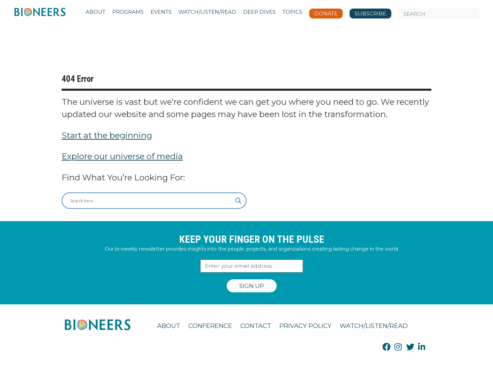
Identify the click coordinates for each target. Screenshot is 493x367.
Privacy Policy (305, 326)
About (168, 326)
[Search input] (151, 200)
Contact (255, 326)
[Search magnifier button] (238, 200)
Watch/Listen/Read (374, 326)
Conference (210, 326)
